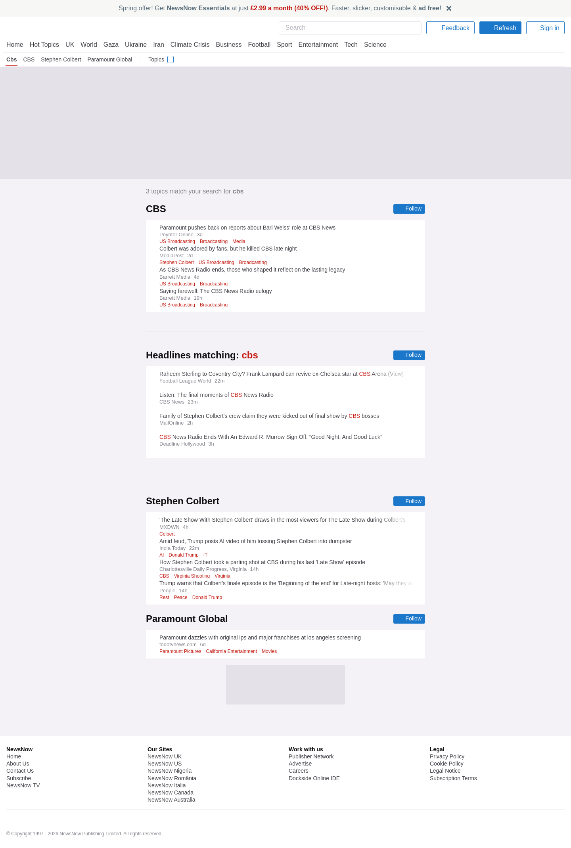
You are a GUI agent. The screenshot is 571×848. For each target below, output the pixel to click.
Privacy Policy (447, 736)
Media (242, 241)
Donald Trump (184, 556)
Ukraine (133, 44)
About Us (17, 743)
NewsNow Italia (167, 765)
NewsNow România (172, 757)
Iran (155, 44)
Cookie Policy (446, 743)
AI (161, 556)
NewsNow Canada (170, 772)
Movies (274, 653)
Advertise (301, 743)
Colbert (167, 535)
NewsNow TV (23, 765)
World (88, 44)
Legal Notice (445, 750)
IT (206, 556)
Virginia (223, 577)
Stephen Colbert (60, 59)
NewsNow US (164, 743)
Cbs (11, 59)
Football (255, 44)
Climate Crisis (186, 44)
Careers (298, 750)
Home (14, 44)
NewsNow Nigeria (169, 750)
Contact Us (20, 750)
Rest (164, 598)
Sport (280, 44)
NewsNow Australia (172, 779)
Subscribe (18, 757)
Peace (181, 598)
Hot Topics (44, 44)
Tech (345, 44)
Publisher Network (311, 736)
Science (369, 44)
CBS (28, 59)
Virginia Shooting (192, 577)
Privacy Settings (450, 765)
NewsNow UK (164, 736)
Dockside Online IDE (313, 757)
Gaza (110, 44)
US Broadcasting (177, 241)
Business (225, 44)
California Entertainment (234, 653)
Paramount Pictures (181, 653)
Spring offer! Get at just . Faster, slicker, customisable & (280, 8)
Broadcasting (216, 241)
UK (70, 44)
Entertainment (314, 44)
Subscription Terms (454, 757)
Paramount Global (109, 59)
